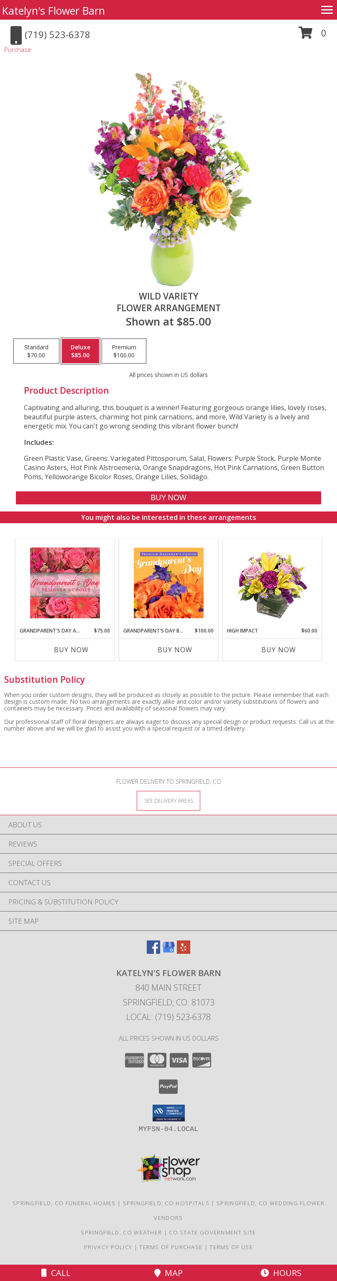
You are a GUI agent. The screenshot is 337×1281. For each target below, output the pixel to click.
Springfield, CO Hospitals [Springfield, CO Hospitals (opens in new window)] (166, 1203)
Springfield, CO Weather (121, 1232)
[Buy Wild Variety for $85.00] (169, 497)
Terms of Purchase (170, 1247)
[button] (313, 35)
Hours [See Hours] (280, 1272)
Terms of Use (231, 1247)
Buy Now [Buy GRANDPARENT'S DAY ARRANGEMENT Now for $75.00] (71, 649)
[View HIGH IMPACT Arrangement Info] (272, 582)
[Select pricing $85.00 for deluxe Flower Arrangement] (80, 351)
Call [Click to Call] (56, 1272)
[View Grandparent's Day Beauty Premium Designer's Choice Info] (169, 582)
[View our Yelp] (183, 951)
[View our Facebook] (153, 951)
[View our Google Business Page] (168, 951)
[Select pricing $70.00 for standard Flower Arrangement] (36, 351)
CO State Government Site (212, 1232)
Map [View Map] (168, 1272)
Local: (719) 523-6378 (168, 1017)
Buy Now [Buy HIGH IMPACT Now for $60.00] (278, 649)
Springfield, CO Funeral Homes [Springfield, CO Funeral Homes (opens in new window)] (64, 1203)
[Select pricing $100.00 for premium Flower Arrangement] (124, 351)
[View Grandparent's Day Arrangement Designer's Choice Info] (65, 582)
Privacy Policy (108, 1247)
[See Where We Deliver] (168, 800)
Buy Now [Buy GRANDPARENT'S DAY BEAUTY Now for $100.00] (175, 649)
